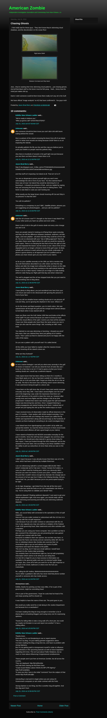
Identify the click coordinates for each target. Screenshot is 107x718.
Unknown (19, 128)
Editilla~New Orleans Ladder (26, 115)
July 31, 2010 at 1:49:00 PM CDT (27, 451)
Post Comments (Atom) (44, 712)
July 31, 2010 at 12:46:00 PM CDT (28, 283)
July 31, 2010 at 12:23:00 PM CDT (28, 211)
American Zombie (27, 8)
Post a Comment (19, 696)
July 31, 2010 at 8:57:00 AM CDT (27, 124)
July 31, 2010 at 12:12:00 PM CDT (28, 159)
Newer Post (16, 706)
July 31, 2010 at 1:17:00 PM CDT (27, 357)
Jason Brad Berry (22, 164)
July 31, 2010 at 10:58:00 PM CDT (28, 691)
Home (39, 706)
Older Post (63, 706)
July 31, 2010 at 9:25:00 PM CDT (27, 628)
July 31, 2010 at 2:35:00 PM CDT (27, 505)
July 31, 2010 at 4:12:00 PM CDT (27, 579)
